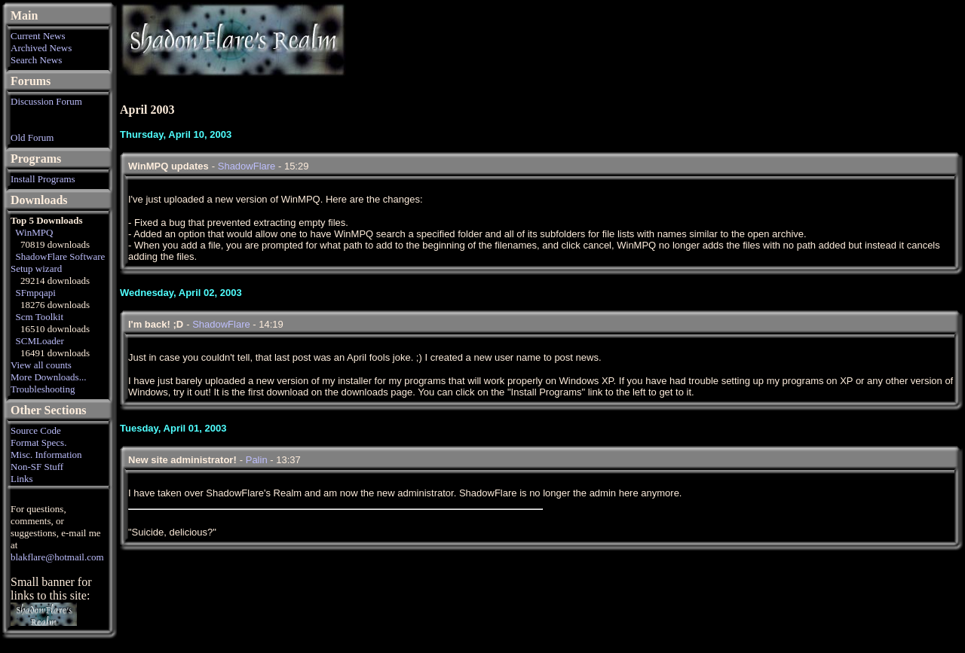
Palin (257, 459)
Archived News (41, 47)
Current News (38, 35)
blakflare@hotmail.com (57, 557)
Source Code (36, 430)
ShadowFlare (247, 166)
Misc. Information (46, 454)
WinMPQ (34, 232)
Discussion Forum (46, 101)
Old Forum (32, 137)
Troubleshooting (43, 389)
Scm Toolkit (40, 316)
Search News (36, 60)
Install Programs (43, 179)
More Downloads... (48, 377)
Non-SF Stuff (37, 466)
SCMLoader (40, 340)
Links (22, 478)
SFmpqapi (36, 292)
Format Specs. (38, 442)
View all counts (41, 365)
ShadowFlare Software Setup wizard (58, 262)
